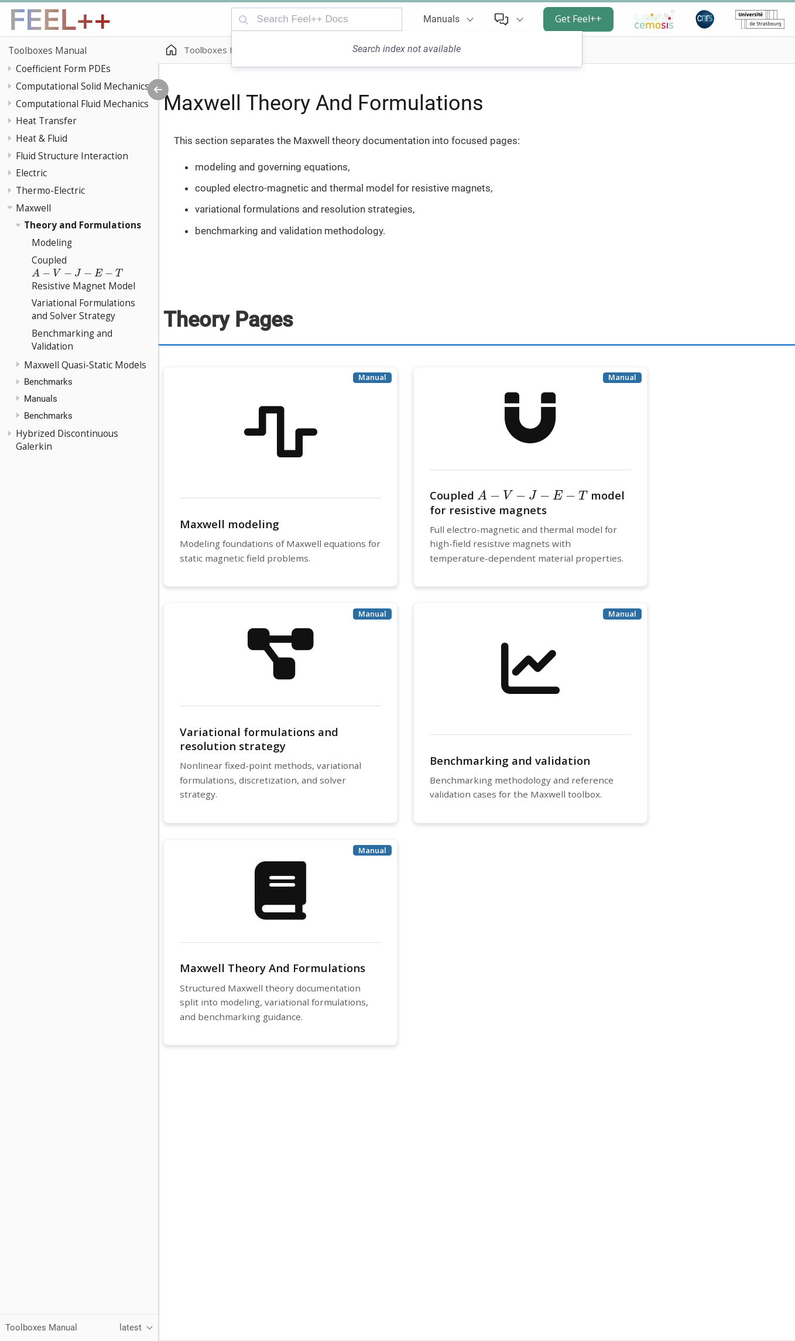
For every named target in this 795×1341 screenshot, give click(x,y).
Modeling (52, 242)
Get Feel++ (578, 18)
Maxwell (33, 207)
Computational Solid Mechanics (82, 86)
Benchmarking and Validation (72, 340)
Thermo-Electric (50, 190)
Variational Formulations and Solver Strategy (83, 309)
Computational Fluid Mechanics (82, 103)
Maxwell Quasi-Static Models (85, 364)
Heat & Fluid (41, 138)
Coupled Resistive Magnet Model (83, 273)
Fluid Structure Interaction (72, 155)
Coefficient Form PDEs (63, 68)
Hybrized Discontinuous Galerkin (67, 440)
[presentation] (78, 273)
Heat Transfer (46, 120)
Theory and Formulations (82, 224)
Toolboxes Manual (47, 50)
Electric (31, 172)
